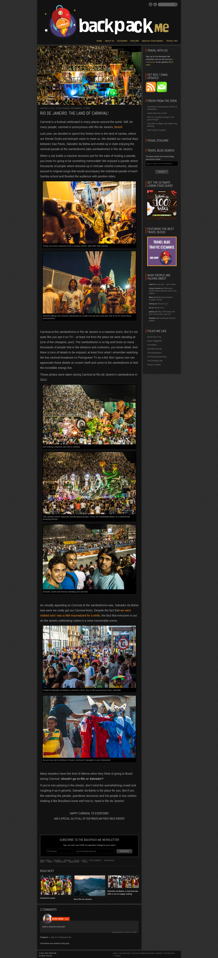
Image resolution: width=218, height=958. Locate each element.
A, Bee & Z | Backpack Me (60, 937)
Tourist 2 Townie (154, 365)
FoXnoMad (152, 345)
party (84, 860)
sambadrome (60, 862)
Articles (159, 953)
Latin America (76, 108)
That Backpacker (154, 353)
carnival (67, 860)
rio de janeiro (95, 860)
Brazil (67, 108)
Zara (88, 108)
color (76, 860)
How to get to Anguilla (156, 130)
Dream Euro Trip (154, 337)
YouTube (150, 4)
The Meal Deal (169, 953)
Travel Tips (171, 41)
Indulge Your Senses (152, 41)
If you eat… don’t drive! (166, 284)
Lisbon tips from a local (157, 113)
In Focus (135, 953)
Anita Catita (57, 918)
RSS (155, 4)
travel (85, 862)
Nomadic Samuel (154, 349)
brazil (48, 860)
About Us (109, 41)
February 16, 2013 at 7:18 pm (125, 932)
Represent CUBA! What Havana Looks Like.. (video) (163, 290)
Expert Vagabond (154, 341)
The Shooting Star (155, 361)
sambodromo (74, 862)
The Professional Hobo (157, 357)
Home (99, 41)
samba (49, 862)
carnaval (57, 860)
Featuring (122, 41)
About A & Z (163, 304)
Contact (117, 955)
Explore (134, 41)
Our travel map (124, 953)
